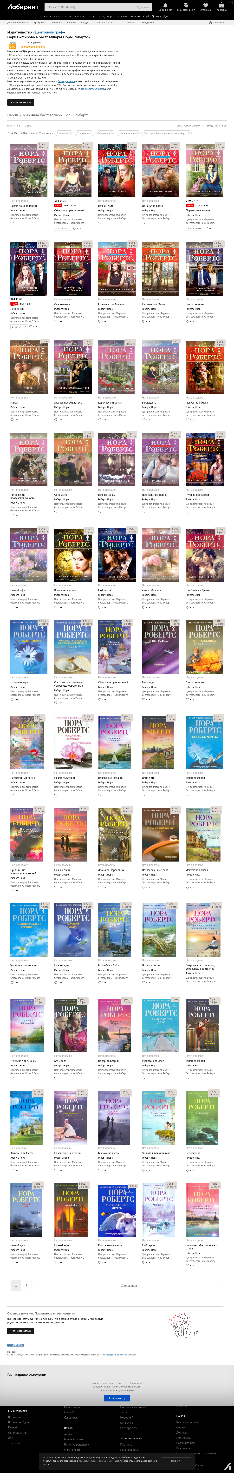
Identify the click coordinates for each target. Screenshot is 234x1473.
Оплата (180, 1427)
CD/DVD (69, 1412)
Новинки (71, 22)
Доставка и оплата (17, 22)
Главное (79, 16)
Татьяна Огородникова (92, 88)
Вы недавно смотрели (26, 1374)
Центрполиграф (49, 32)
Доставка (182, 1432)
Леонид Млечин (66, 81)
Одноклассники (18, 1432)
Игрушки (122, 16)
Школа (91, 16)
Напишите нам (185, 1443)
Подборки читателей (133, 1407)
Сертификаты (40, 22)
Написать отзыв (21, 102)
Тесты (123, 1412)
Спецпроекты (128, 1428)
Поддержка (148, 22)
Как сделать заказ (187, 1422)
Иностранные (62, 16)
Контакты (132, 22)
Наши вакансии (130, 1450)
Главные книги (73, 1439)
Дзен (11, 1438)
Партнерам (127, 1444)
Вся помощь (184, 1448)
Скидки (85, 22)
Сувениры (70, 1417)
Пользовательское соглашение (196, 1453)
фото (43, 147)
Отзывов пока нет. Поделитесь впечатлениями (41, 1313)
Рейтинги (57, 22)
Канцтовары (106, 16)
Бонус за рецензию (76, 1444)
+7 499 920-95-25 (103, 22)
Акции (68, 1434)
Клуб (146, 16)
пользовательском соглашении (95, 1460)
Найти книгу (117, 1398)
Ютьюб (12, 1427)
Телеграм (14, 1443)
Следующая (129, 1285)
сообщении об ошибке (116, 1354)
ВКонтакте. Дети (18, 1422)
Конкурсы (126, 1423)
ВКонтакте (14, 1417)
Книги (47, 16)
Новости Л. (127, 1417)
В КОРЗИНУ (63, 228)
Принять (176, 1460)
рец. (42, 144)
